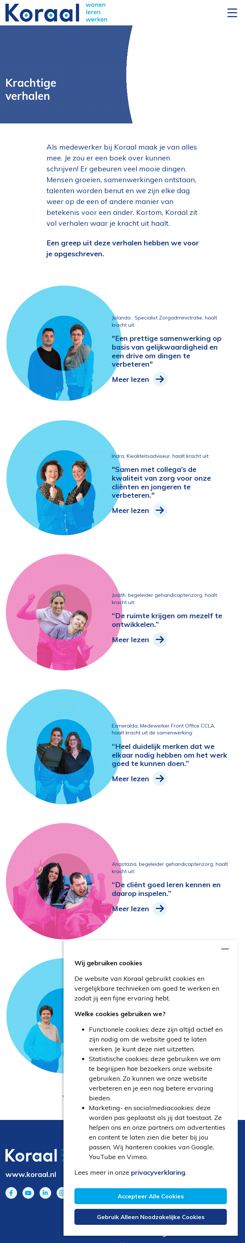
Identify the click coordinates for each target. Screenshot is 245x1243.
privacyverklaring (158, 1173)
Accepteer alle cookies (151, 1197)
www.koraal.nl (30, 1174)
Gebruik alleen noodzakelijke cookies (151, 1216)
